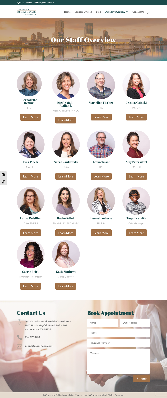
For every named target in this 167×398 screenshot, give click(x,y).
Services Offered (83, 12)
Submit (142, 379)
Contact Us (138, 12)
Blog (98, 12)
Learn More (30, 117)
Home (67, 12)
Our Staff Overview (115, 12)
